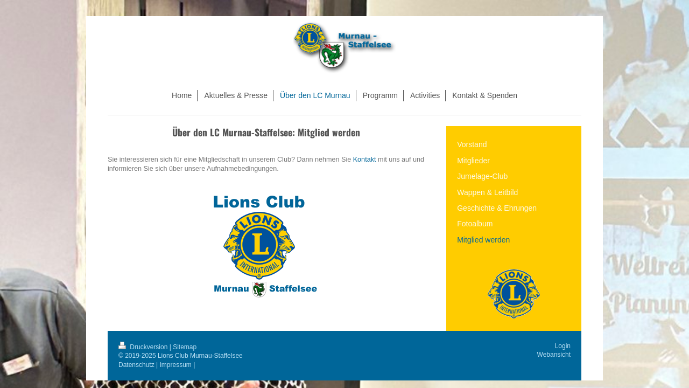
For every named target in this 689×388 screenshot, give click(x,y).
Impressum (176, 365)
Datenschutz (136, 365)
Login (563, 346)
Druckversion (144, 347)
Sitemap (184, 347)
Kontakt (364, 159)
